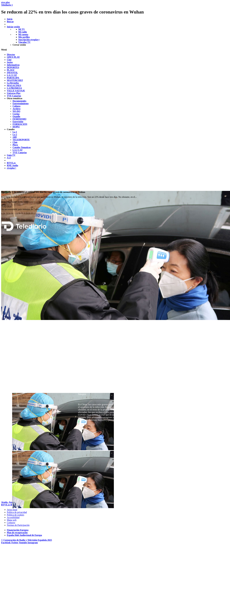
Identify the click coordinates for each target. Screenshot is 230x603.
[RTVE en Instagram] (33, 542)
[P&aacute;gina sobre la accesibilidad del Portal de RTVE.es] (13, 517)
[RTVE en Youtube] (23, 542)
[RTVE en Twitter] (15, 542)
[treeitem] (11, 54)
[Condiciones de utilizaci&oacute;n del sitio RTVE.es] (12, 509)
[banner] (115, 8)
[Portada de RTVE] (5, 505)
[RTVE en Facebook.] (6, 542)
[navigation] (115, 111)
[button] (115, 49)
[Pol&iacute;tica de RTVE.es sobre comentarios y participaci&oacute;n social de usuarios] (18, 525)
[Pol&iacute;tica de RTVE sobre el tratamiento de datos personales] (17, 512)
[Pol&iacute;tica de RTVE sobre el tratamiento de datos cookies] (15, 515)
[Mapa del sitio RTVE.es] (11, 520)
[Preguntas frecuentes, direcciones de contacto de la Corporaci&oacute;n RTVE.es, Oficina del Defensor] (11, 522)
